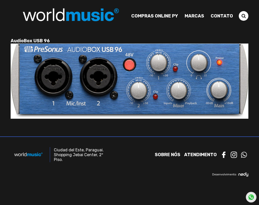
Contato (222, 16)
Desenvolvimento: (230, 174)
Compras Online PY (154, 16)
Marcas (194, 16)
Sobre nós (167, 154)
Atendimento (200, 154)
